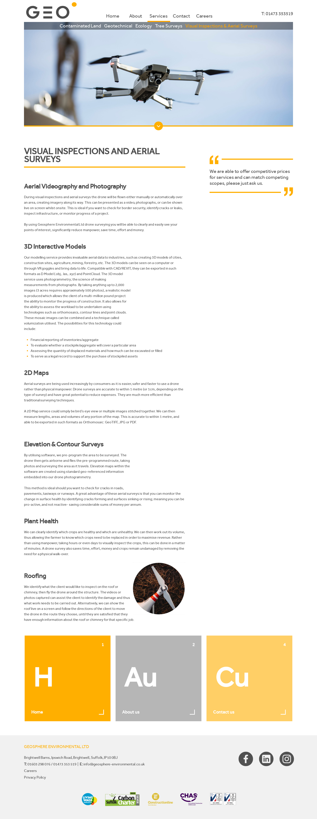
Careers (204, 16)
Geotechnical (118, 26)
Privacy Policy (35, 777)
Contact (181, 16)
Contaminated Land (80, 26)
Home (112, 16)
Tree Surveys (168, 26)
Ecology (143, 26)
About (135, 16)
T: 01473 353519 (277, 13)
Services (158, 16)
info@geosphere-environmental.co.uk (113, 764)
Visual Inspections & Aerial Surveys (221, 26)
